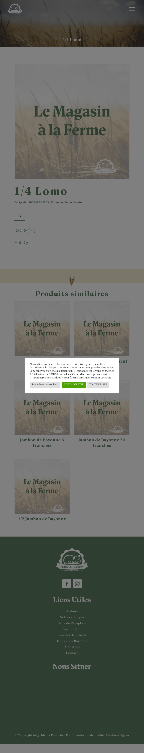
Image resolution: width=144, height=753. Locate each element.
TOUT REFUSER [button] (98, 384)
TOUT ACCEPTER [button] (74, 384)
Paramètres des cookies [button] (45, 384)
